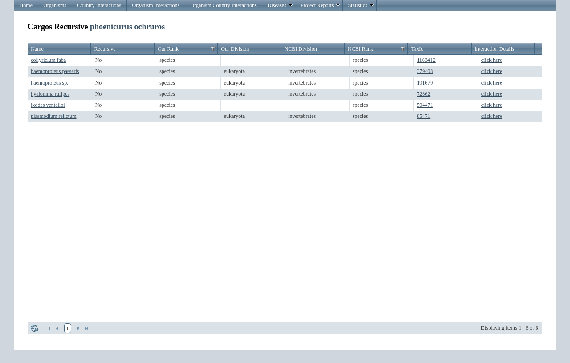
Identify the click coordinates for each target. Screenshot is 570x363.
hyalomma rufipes (50, 94)
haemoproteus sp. (49, 83)
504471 (425, 105)
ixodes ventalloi (48, 105)
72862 (423, 94)
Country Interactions (99, 5)
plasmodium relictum (53, 116)
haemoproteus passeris (55, 71)
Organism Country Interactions (223, 5)
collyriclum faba (48, 60)
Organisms (54, 5)
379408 (425, 71)
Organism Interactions (155, 5)
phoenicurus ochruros (127, 26)
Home (26, 5)
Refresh (34, 328)
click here (491, 60)
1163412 (426, 60)
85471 (423, 116)
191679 (425, 83)
